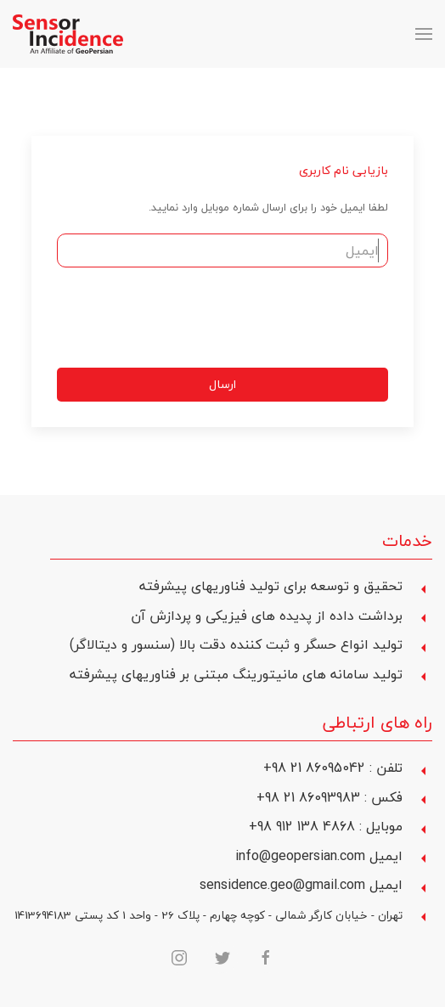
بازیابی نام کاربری (343, 170)
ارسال (222, 384)
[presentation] (259, 317)
